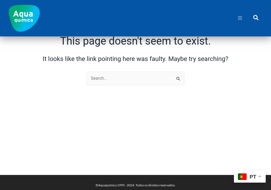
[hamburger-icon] (240, 18)
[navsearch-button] (256, 18)
